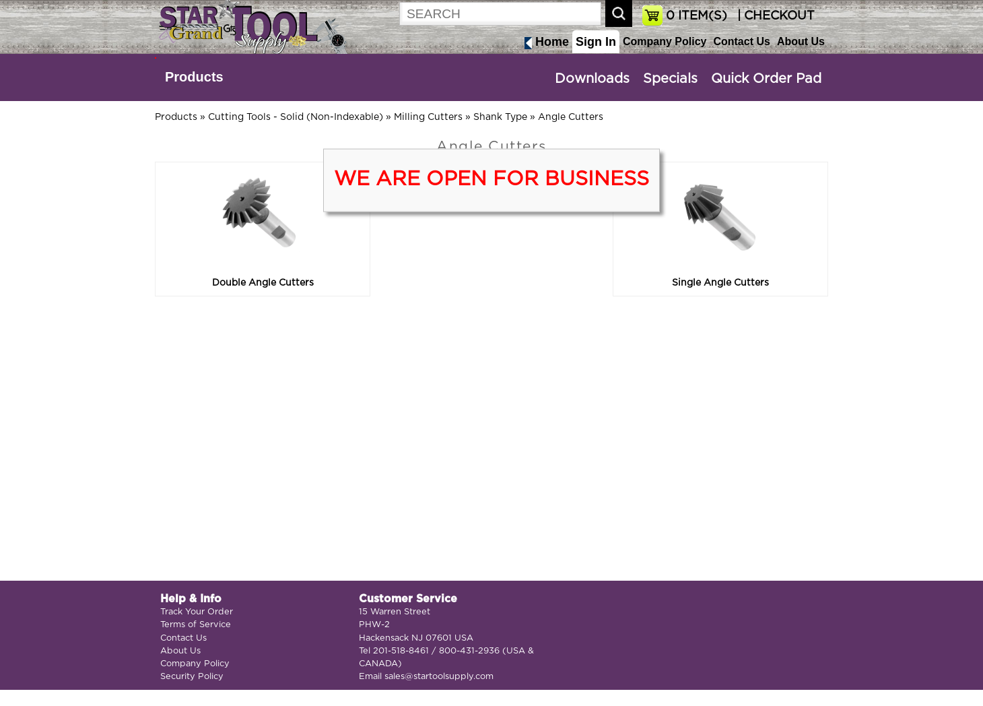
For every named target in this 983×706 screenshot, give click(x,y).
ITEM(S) (696, 16)
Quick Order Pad (766, 79)
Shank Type (500, 117)
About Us (801, 41)
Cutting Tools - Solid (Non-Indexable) (295, 117)
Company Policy (664, 41)
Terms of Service (195, 624)
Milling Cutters (428, 117)
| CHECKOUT (774, 16)
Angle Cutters (570, 117)
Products (194, 76)
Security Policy (192, 676)
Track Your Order (196, 612)
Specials (670, 79)
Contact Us (741, 41)
